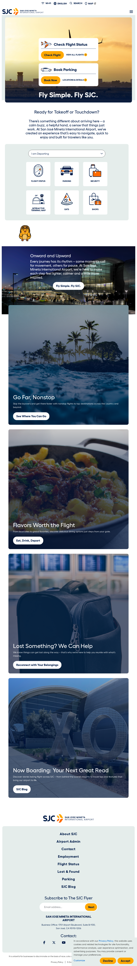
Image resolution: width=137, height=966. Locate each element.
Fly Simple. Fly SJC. (68, 285)
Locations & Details (73, 80)
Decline (108, 960)
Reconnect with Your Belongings (37, 664)
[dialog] (104, 951)
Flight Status (68, 864)
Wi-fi (46, 3)
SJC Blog (21, 789)
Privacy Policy (57, 962)
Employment (68, 856)
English (62, 3)
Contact (68, 849)
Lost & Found (69, 871)
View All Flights (75, 55)
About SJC (68, 834)
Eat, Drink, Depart (28, 540)
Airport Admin (68, 841)
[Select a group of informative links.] (66, 153)
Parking (68, 879)
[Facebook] (44, 943)
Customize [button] (79, 960)
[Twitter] (54, 943)
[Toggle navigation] (131, 11)
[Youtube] (64, 943)
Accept (125, 960)
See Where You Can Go (31, 416)
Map (89, 3)
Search (78, 3)
